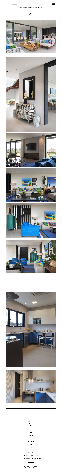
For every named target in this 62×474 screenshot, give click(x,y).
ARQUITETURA (30, 431)
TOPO (35, 411)
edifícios (31, 436)
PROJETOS (31, 421)
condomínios (31, 435)
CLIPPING (31, 425)
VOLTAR (27, 411)
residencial (31, 441)
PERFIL (31, 423)
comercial (31, 433)
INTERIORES (31, 439)
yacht (31, 444)
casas (31, 432)
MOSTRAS (31, 447)
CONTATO (31, 427)
